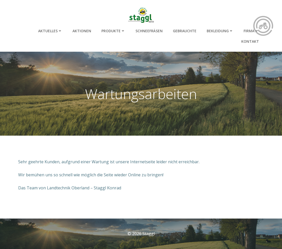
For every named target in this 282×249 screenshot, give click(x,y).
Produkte (113, 30)
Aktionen (81, 30)
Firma (251, 30)
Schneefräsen (149, 30)
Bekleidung (220, 30)
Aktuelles (50, 30)
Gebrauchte (184, 30)
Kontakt (250, 41)
